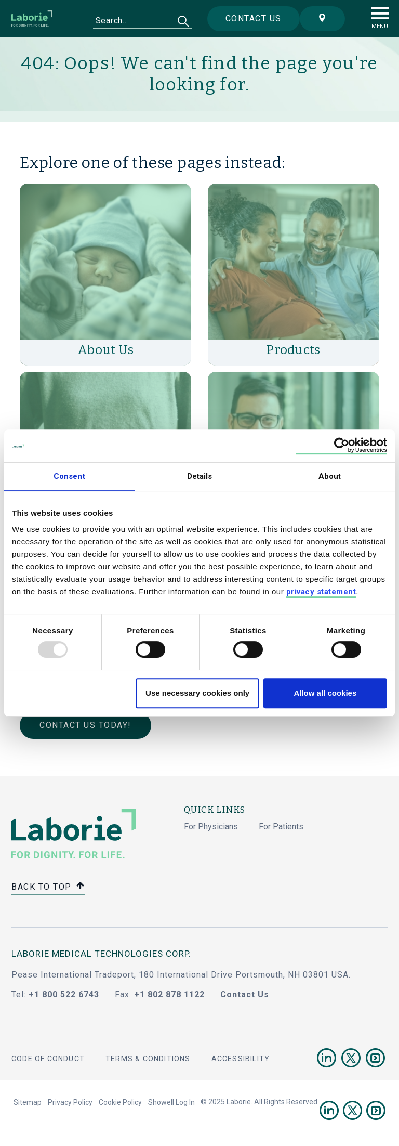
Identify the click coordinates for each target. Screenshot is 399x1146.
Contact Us (244, 994)
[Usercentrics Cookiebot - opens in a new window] (341, 445)
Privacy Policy (70, 1102)
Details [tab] (199, 476)
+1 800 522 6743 (64, 994)
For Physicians (211, 826)
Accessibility (240, 1058)
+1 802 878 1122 (169, 994)
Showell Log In (171, 1102)
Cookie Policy (120, 1102)
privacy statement (321, 592)
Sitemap (28, 1102)
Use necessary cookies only (197, 692)
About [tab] (329, 476)
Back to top (48, 887)
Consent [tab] (69, 476)
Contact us (253, 18)
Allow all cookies (325, 692)
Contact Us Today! (85, 725)
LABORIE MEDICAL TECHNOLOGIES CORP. (101, 953)
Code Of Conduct (48, 1058)
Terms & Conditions (148, 1058)
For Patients (281, 826)
